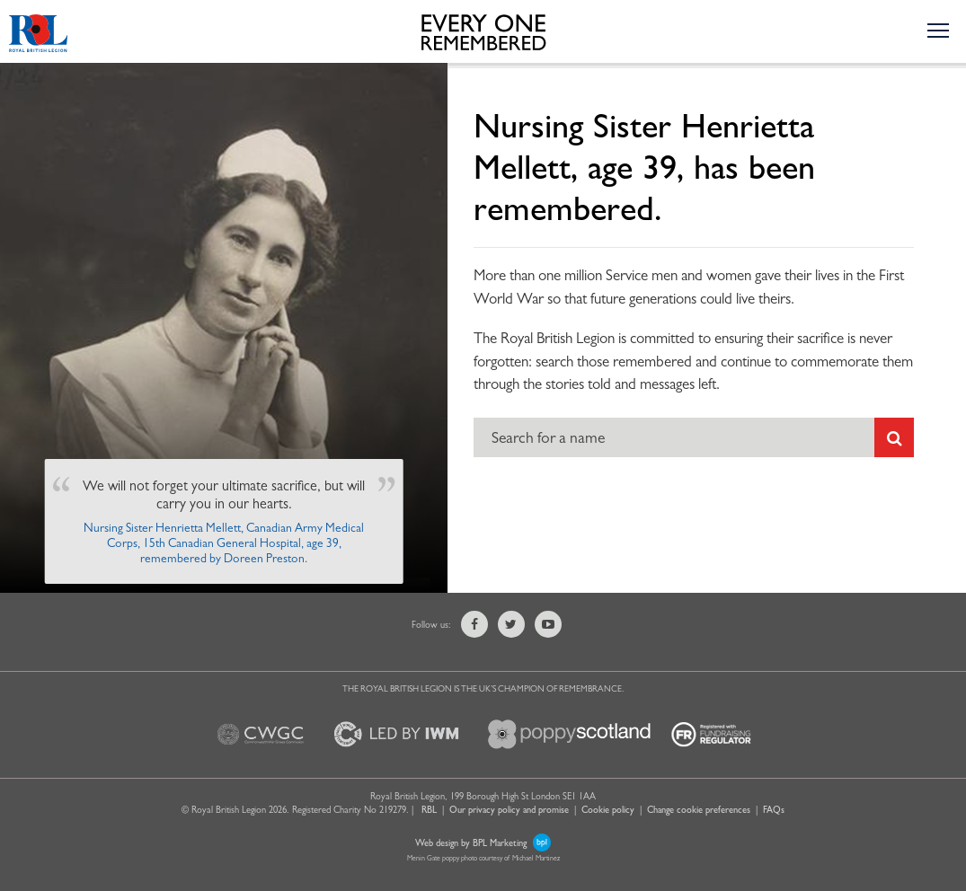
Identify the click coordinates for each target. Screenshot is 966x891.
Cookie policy (607, 809)
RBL (429, 809)
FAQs (773, 809)
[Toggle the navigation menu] (937, 29)
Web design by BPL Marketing (483, 842)
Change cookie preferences (698, 809)
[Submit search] (894, 437)
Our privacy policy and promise (509, 809)
